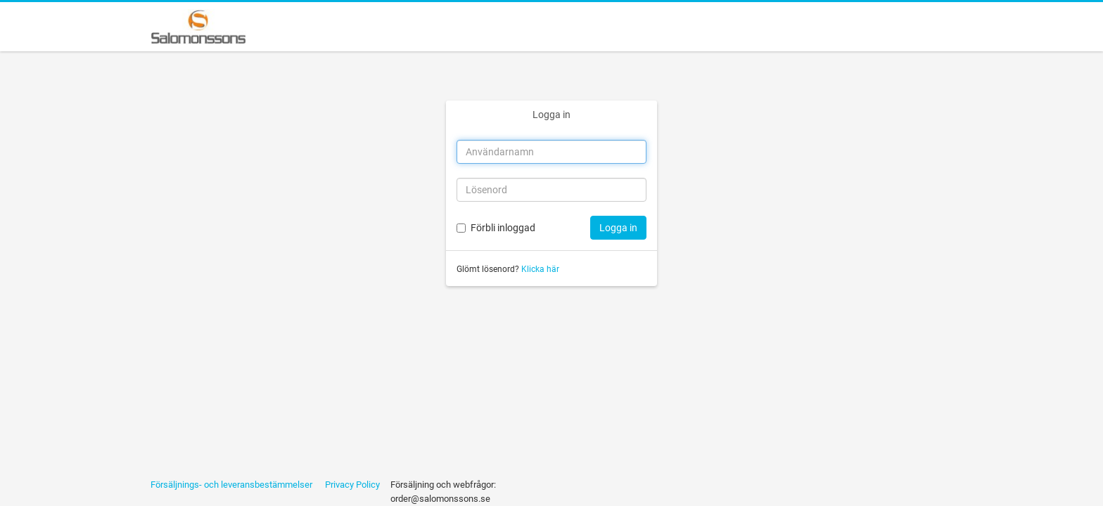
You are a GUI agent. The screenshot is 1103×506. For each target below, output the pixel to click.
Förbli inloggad (503, 227)
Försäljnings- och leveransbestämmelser (231, 484)
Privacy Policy (352, 484)
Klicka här (540, 269)
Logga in (551, 114)
